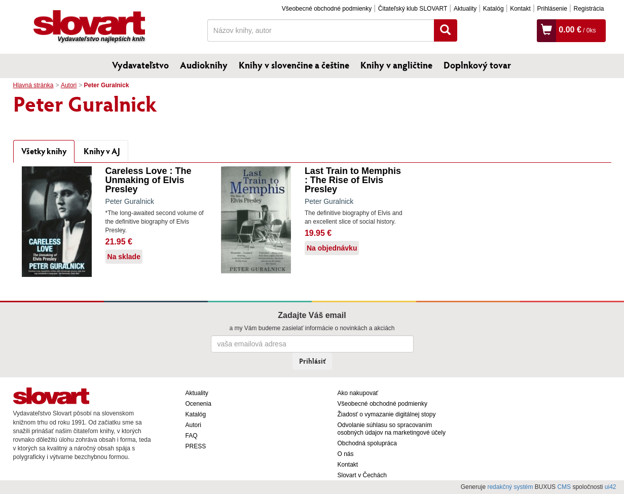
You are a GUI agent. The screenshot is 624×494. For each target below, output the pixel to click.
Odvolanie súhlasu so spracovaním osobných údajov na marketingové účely (392, 428)
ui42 (610, 486)
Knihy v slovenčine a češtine (294, 65)
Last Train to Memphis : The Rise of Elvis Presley (353, 180)
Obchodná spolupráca (367, 443)
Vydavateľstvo (140, 65)
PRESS (196, 446)
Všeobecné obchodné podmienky (327, 8)
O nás (346, 453)
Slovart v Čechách (362, 475)
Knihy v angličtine (396, 65)
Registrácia (588, 8)
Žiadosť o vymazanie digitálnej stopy (387, 414)
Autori (69, 85)
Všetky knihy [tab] (43, 151)
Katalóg (493, 8)
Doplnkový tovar (477, 65)
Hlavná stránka (33, 85)
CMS (564, 486)
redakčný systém (510, 486)
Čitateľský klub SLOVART (412, 8)
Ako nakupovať (358, 393)
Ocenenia (198, 403)
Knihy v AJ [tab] (102, 151)
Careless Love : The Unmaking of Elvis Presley (148, 180)
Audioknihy (204, 65)
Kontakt (520, 8)
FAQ (192, 435)
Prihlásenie (552, 8)
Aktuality (465, 8)
